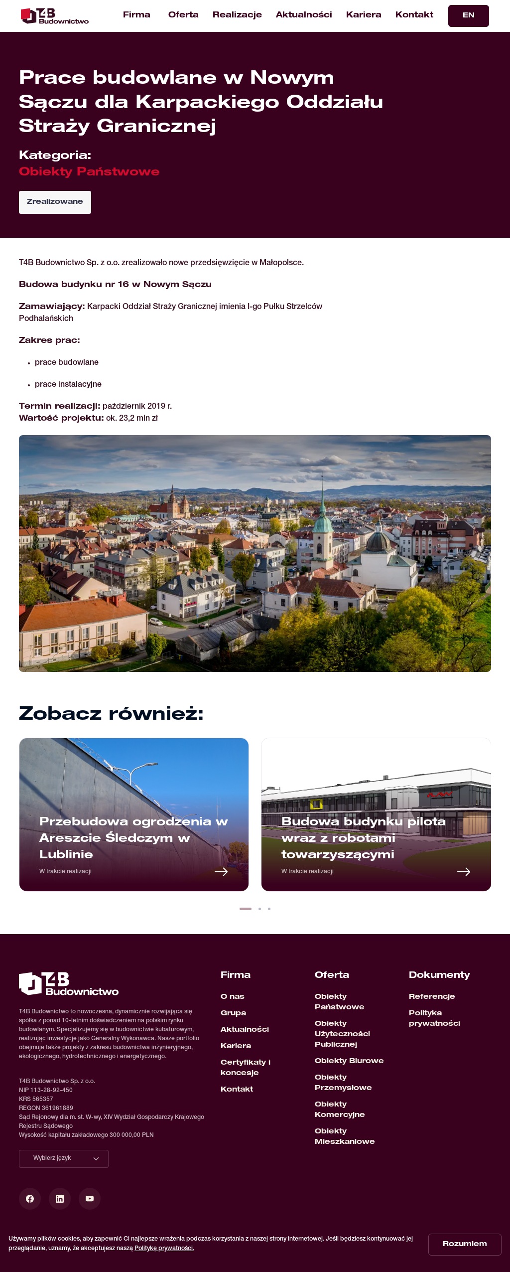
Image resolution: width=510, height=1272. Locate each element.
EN (469, 15)
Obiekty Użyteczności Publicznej (342, 1035)
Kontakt (414, 16)
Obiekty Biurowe (349, 1061)
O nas (233, 997)
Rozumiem (465, 1244)
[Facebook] (30, 1199)
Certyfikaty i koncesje (245, 1068)
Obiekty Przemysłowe (343, 1083)
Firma (136, 16)
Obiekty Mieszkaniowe (345, 1137)
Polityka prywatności (434, 1019)
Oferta (183, 16)
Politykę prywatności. (164, 1249)
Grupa (233, 1013)
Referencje (432, 997)
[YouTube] (90, 1199)
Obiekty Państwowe (340, 1002)
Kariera (364, 16)
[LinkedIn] (60, 1199)
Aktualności (304, 16)
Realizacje (237, 16)
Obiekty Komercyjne (340, 1110)
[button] (246, 909)
